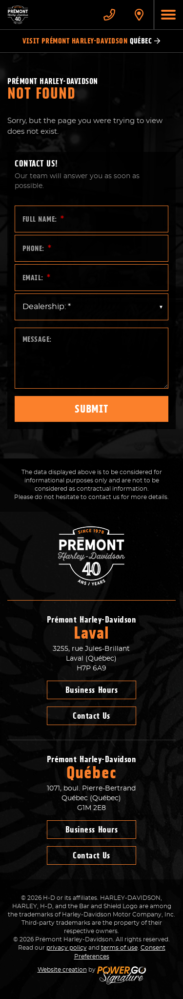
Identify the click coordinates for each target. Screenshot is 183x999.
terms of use (119, 948)
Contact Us (91, 715)
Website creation (62, 970)
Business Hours (91, 690)
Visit (91, 41)
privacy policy (66, 948)
